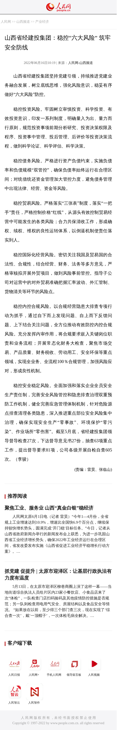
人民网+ (34, 665)
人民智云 (14, 693)
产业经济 (42, 21)
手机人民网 (54, 665)
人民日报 (14, 665)
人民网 (6, 21)
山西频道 (23, 21)
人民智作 (34, 693)
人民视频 (94, 665)
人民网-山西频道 (80, 63)
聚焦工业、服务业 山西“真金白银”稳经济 (49, 508)
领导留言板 (74, 665)
